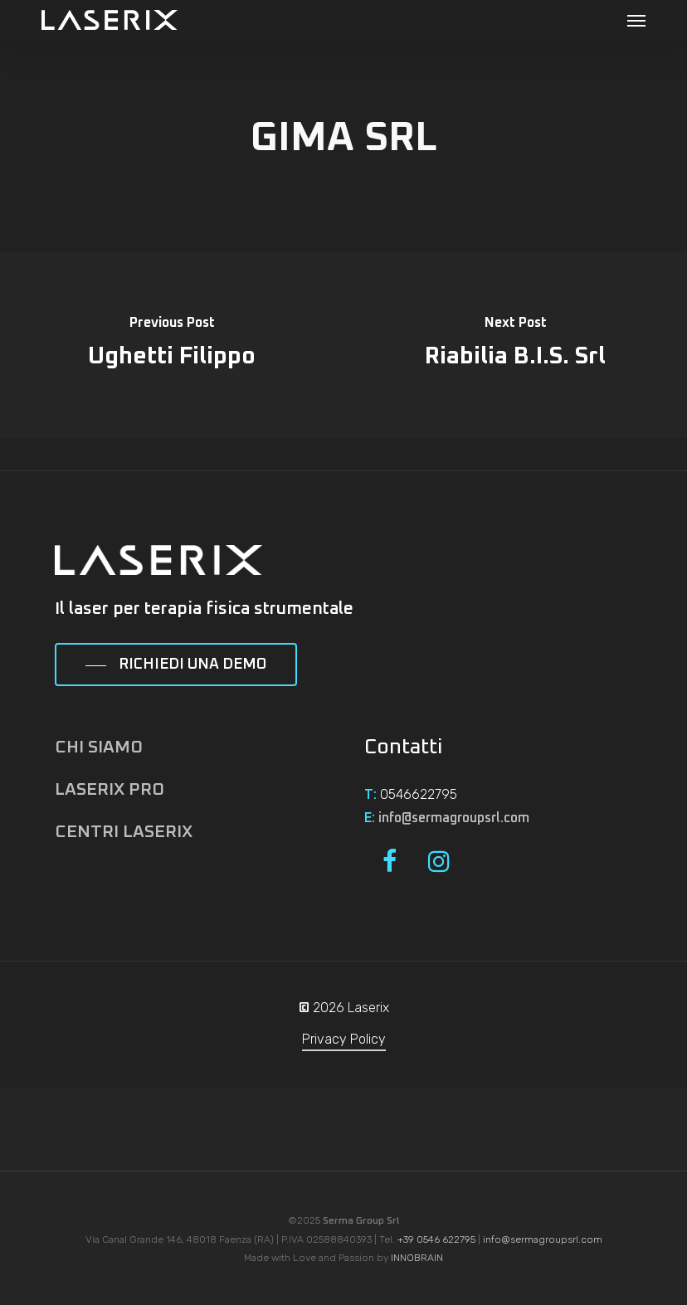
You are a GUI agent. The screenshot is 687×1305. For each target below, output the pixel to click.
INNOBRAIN (417, 1258)
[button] (636, 20)
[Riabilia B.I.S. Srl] (515, 344)
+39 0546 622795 (436, 1239)
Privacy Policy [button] (344, 1039)
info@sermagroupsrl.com (453, 818)
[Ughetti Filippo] (172, 344)
